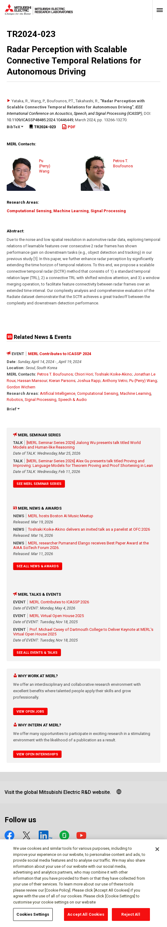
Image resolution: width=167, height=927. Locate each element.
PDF (68, 127)
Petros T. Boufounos (55, 374)
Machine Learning (71, 211)
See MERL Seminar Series (39, 484)
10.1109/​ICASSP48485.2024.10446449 (40, 120)
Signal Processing (108, 211)
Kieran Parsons (62, 380)
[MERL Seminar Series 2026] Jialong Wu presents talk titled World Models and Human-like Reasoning (77, 444)
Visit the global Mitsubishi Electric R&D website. (58, 792)
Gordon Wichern (21, 387)
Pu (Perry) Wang (143, 380)
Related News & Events (39, 337)
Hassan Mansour (32, 380)
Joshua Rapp (89, 380)
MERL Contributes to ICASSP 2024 (59, 353)
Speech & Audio (72, 399)
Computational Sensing (29, 211)
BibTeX (15, 127)
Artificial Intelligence (57, 393)
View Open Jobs (30, 712)
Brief (13, 409)
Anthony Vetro (114, 380)
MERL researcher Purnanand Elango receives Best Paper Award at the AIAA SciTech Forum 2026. (81, 545)
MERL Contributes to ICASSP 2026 (59, 602)
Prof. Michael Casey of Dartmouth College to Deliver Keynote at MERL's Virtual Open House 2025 (83, 631)
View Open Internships (37, 754)
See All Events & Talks (37, 653)
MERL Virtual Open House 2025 (57, 615)
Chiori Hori (84, 374)
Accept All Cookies (85, 917)
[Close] (157, 852)
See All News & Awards (37, 566)
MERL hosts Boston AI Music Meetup (60, 516)
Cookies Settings (32, 917)
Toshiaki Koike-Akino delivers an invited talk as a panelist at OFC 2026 (89, 529)
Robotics (15, 399)
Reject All (130, 917)
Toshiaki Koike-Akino (113, 374)
